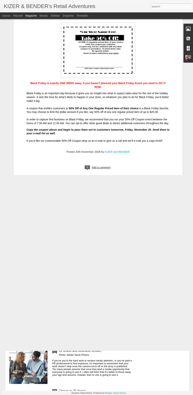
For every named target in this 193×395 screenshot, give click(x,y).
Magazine (31, 15)
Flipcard (18, 15)
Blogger (108, 393)
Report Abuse (119, 393)
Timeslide (82, 15)
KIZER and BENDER (117, 93)
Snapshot (68, 15)
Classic (6, 15)
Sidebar (55, 15)
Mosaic (43, 15)
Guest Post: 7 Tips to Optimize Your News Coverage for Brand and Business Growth (94, 349)
